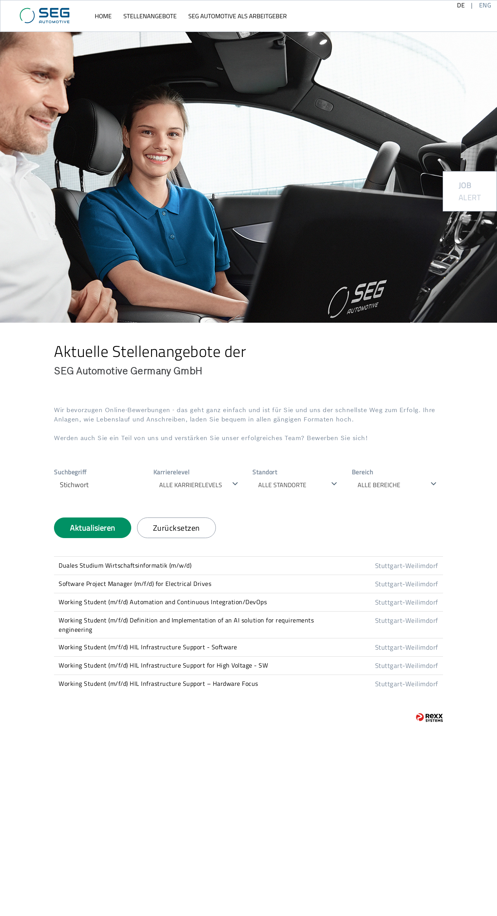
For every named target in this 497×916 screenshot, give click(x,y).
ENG (485, 5)
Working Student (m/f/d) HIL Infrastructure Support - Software (148, 647)
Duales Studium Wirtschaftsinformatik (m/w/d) (125, 565)
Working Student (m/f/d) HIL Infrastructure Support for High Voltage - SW (163, 665)
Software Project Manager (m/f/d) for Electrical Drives (135, 583)
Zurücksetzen (176, 528)
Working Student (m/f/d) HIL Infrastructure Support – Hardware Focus (158, 683)
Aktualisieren (92, 528)
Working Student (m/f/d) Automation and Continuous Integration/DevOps (163, 602)
